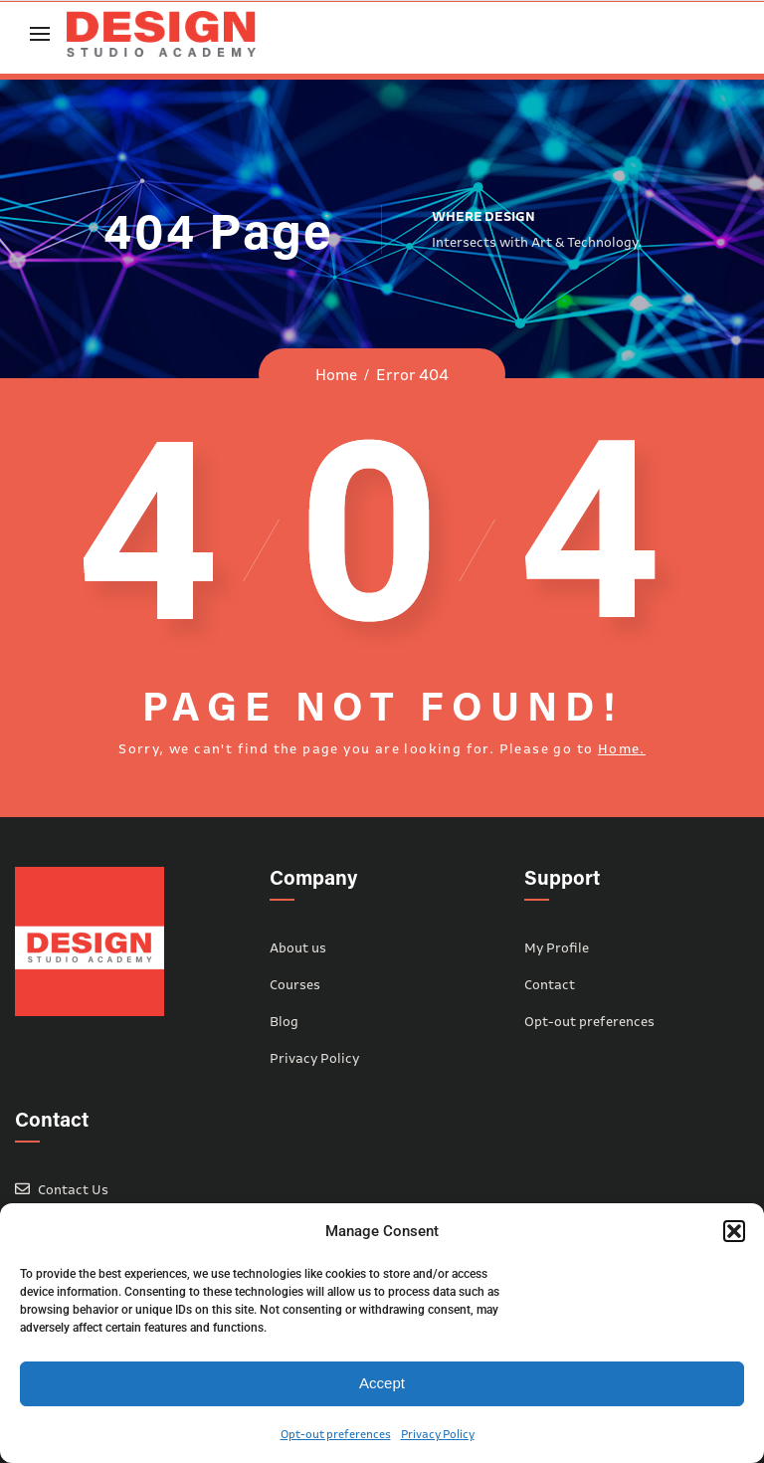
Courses (295, 984)
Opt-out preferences (336, 1433)
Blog (284, 1021)
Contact (549, 984)
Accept (382, 1382)
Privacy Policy (438, 1433)
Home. (622, 748)
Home (336, 374)
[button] (734, 1231)
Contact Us (73, 1189)
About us (298, 947)
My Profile (556, 947)
